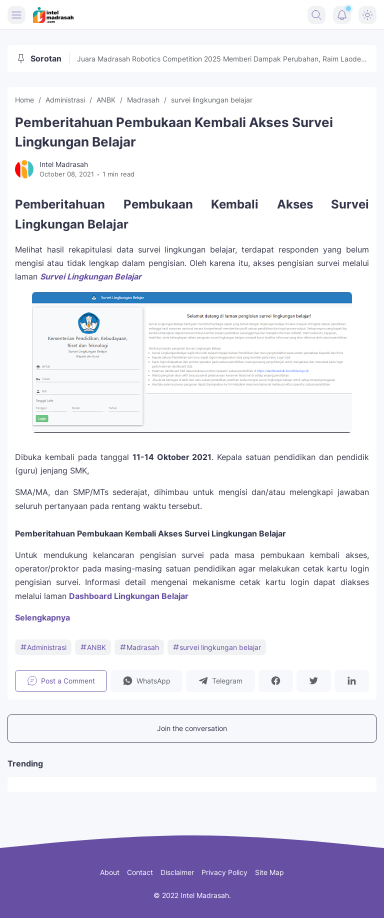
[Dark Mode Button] (367, 15)
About (110, 872)
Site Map (269, 872)
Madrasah (139, 647)
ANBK (93, 647)
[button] (146, 681)
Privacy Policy (225, 872)
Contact (140, 872)
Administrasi (43, 647)
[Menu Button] (17, 15)
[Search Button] (317, 15)
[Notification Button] (342, 15)
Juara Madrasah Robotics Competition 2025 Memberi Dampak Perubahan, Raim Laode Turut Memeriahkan (219, 59)
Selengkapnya (42, 617)
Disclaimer (177, 872)
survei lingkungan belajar (216, 647)
